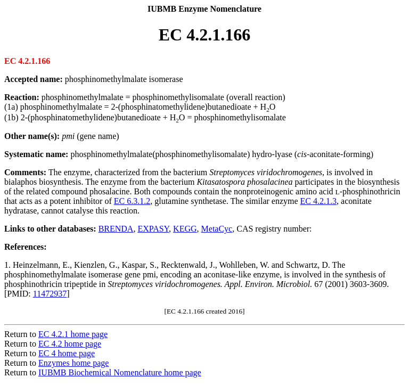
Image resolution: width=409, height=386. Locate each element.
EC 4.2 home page (69, 343)
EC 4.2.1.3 (318, 201)
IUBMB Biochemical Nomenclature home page (119, 372)
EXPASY (153, 228)
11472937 (50, 293)
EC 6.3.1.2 (132, 201)
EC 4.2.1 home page (73, 334)
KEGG (185, 228)
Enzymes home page (73, 362)
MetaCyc (217, 228)
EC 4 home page (66, 353)
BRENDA (116, 228)
